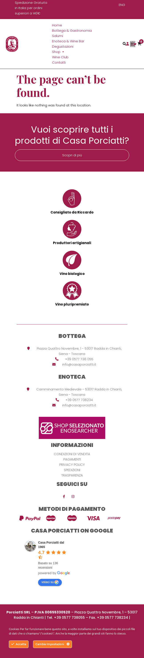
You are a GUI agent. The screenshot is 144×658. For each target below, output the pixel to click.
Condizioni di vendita (72, 454)
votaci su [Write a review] (49, 582)
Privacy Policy (72, 464)
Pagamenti (72, 459)
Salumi (57, 35)
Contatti (59, 62)
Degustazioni (62, 46)
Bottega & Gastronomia (72, 30)
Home (57, 25)
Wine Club (60, 57)
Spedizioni (72, 470)
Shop (56, 51)
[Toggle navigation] (124, 43)
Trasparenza (72, 475)
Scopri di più (72, 155)
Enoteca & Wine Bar (68, 41)
